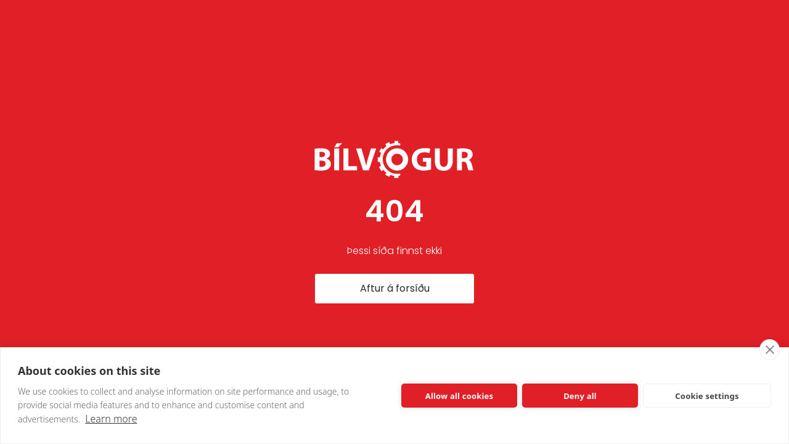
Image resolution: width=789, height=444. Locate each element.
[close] (769, 349)
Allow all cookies (459, 395)
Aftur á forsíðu (395, 288)
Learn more (111, 419)
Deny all (580, 395)
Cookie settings (706, 395)
